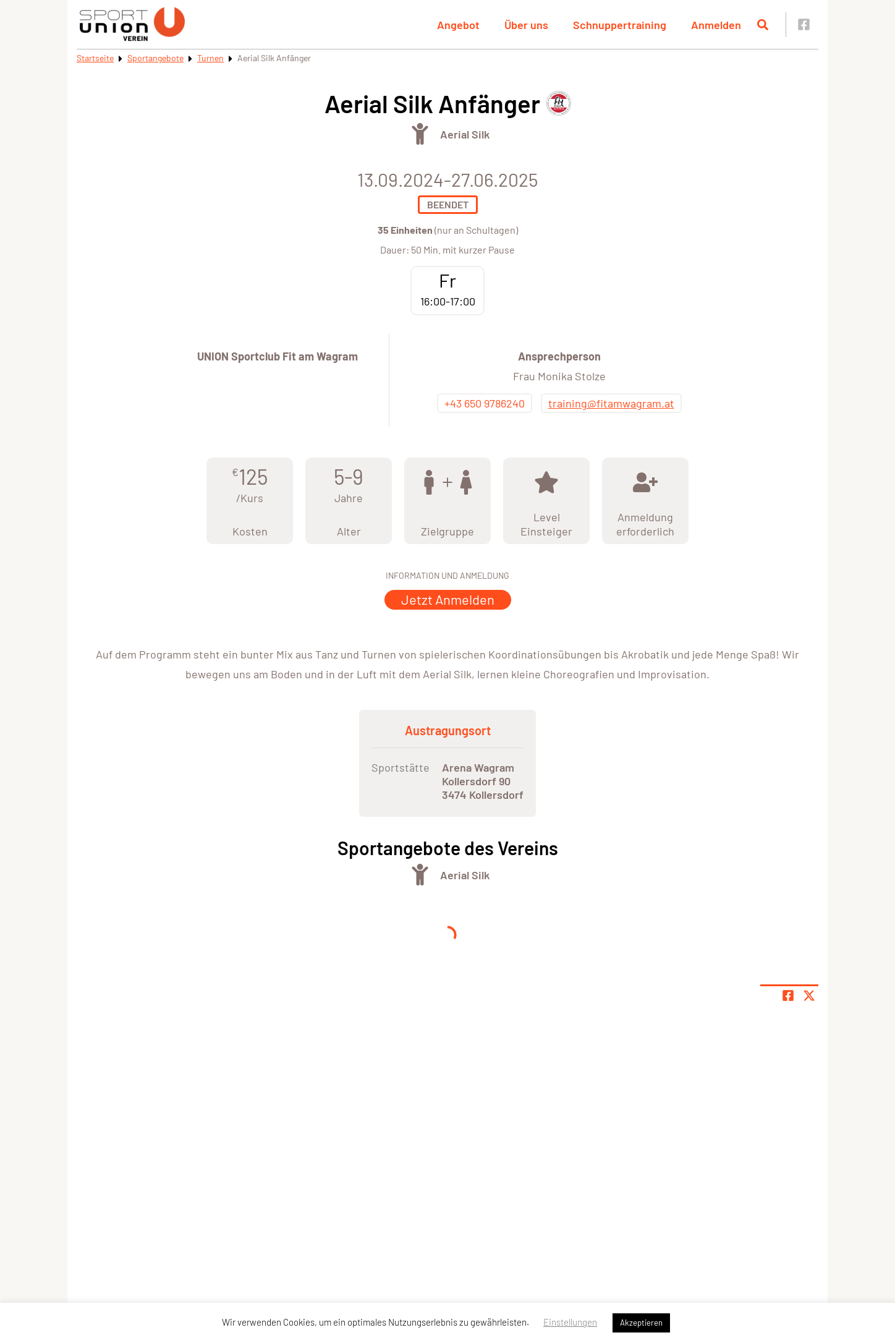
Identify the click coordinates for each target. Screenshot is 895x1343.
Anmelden (716, 25)
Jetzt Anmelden (447, 599)
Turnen (210, 58)
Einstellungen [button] (570, 1322)
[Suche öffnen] (762, 25)
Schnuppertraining (619, 25)
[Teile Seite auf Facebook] (788, 995)
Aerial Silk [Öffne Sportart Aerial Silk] (465, 134)
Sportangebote (155, 58)
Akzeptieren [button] (641, 1323)
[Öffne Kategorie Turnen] (420, 134)
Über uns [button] (526, 25)
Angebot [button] (458, 25)
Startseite (95, 58)
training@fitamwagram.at (611, 403)
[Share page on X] (809, 995)
